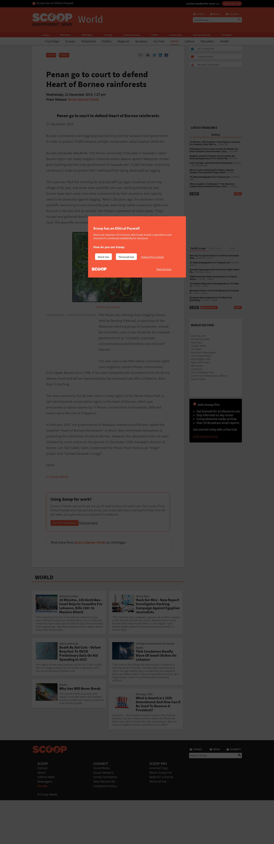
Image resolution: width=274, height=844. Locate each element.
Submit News (46, 820)
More (237, 194)
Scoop (45, 34)
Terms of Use (157, 825)
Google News (198, 345)
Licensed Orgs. (158, 811)
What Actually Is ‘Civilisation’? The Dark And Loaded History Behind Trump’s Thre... (212, 185)
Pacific (154, 34)
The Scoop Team (199, 165)
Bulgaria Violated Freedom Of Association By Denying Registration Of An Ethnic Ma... (212, 157)
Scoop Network (103, 816)
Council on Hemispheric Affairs (209, 375)
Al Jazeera (196, 369)
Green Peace (198, 379)
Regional (123, 41)
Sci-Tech (158, 41)
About (41, 816)
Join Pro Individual (64, 567)
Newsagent (44, 825)
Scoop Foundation (105, 820)
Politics (106, 41)
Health (224, 41)
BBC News (197, 365)
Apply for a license (161, 820)
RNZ (192, 179)
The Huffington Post (202, 372)
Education (207, 41)
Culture (189, 41)
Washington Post (200, 359)
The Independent (201, 355)
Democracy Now (200, 339)
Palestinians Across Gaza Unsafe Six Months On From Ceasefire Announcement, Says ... (214, 150)
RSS (194, 194)
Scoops (70, 41)
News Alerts (208, 307)
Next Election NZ (104, 825)
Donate (42, 829)
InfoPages (227, 34)
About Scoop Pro (160, 816)
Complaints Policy (105, 829)
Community (175, 34)
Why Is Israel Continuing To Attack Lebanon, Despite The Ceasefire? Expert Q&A (212, 171)
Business (141, 41)
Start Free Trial (232, 3)
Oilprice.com (198, 335)
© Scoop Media (47, 838)
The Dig (108, 34)
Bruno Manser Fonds (83, 99)
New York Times (200, 362)
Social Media (101, 811)
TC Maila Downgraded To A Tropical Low (210, 177)
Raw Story (196, 342)
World (174, 41)
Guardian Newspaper (203, 352)
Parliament (88, 41)
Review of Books (201, 34)
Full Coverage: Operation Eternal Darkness (211, 163)
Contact (42, 811)
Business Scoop (132, 34)
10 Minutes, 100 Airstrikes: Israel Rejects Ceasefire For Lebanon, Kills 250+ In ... (215, 143)
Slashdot (196, 349)
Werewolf (65, 34)
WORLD (44, 621)
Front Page (52, 41)
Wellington (87, 34)
